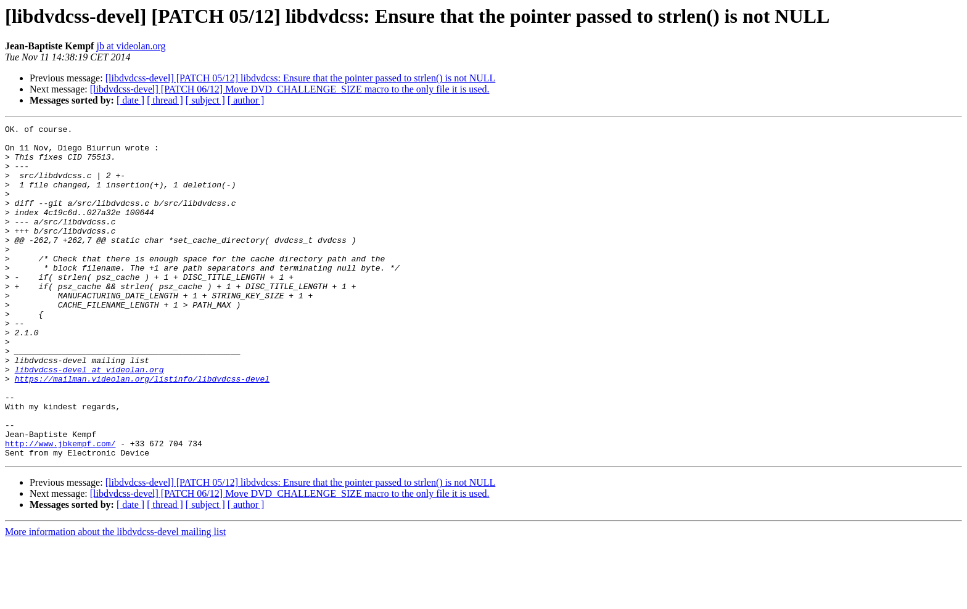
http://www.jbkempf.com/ (60, 507)
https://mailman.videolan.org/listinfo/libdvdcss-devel (142, 430)
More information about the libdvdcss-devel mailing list (115, 598)
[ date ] (130, 100)
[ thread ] (165, 100)
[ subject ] (205, 100)
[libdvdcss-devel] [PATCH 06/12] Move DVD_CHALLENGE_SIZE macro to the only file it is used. (290, 89)
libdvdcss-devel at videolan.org (89, 419)
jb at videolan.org (130, 46)
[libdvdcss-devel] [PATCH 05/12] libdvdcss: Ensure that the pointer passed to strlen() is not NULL (300, 78)
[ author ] (246, 100)
